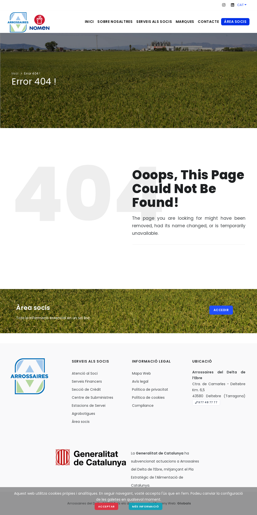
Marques (178, 21)
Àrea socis (235, 21)
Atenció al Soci (85, 373)
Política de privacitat (150, 389)
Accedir (221, 310)
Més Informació (146, 506)
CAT (241, 5)
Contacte (206, 21)
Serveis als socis (144, 21)
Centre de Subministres (92, 397)
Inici (71, 21)
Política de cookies (148, 397)
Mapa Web (141, 373)
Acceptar (106, 506)
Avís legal (140, 381)
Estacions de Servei (88, 405)
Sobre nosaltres (101, 21)
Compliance (143, 405)
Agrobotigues (83, 413)
